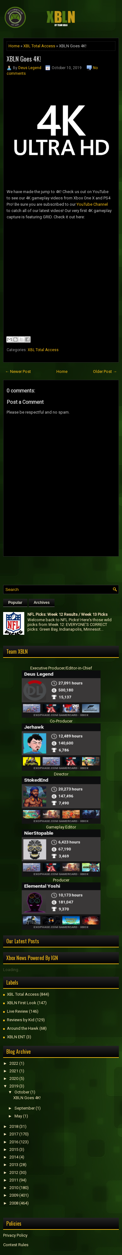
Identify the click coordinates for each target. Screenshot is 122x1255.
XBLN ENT (16, 1036)
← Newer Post (18, 371)
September (25, 1108)
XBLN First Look (21, 1002)
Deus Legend (29, 68)
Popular (15, 602)
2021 (13, 1071)
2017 (13, 1134)
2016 (13, 1142)
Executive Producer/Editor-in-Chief (61, 668)
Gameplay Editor (61, 827)
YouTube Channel (92, 204)
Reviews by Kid (20, 1019)
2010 (13, 1187)
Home (14, 46)
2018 (13, 1126)
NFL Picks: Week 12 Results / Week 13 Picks (67, 614)
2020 (13, 1078)
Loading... (12, 969)
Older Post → (105, 371)
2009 (13, 1195)
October (22, 1092)
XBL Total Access (39, 46)
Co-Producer (61, 721)
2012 (13, 1172)
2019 (13, 1086)
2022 (13, 1063)
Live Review (17, 1011)
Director (61, 774)
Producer (61, 880)
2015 (13, 1149)
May (18, 1116)
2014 (13, 1157)
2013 (13, 1164)
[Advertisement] (62, 569)
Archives (42, 602)
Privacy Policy (15, 1235)
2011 (13, 1180)
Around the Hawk (22, 1028)
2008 (13, 1203)
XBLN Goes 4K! (24, 59)
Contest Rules (15, 1244)
